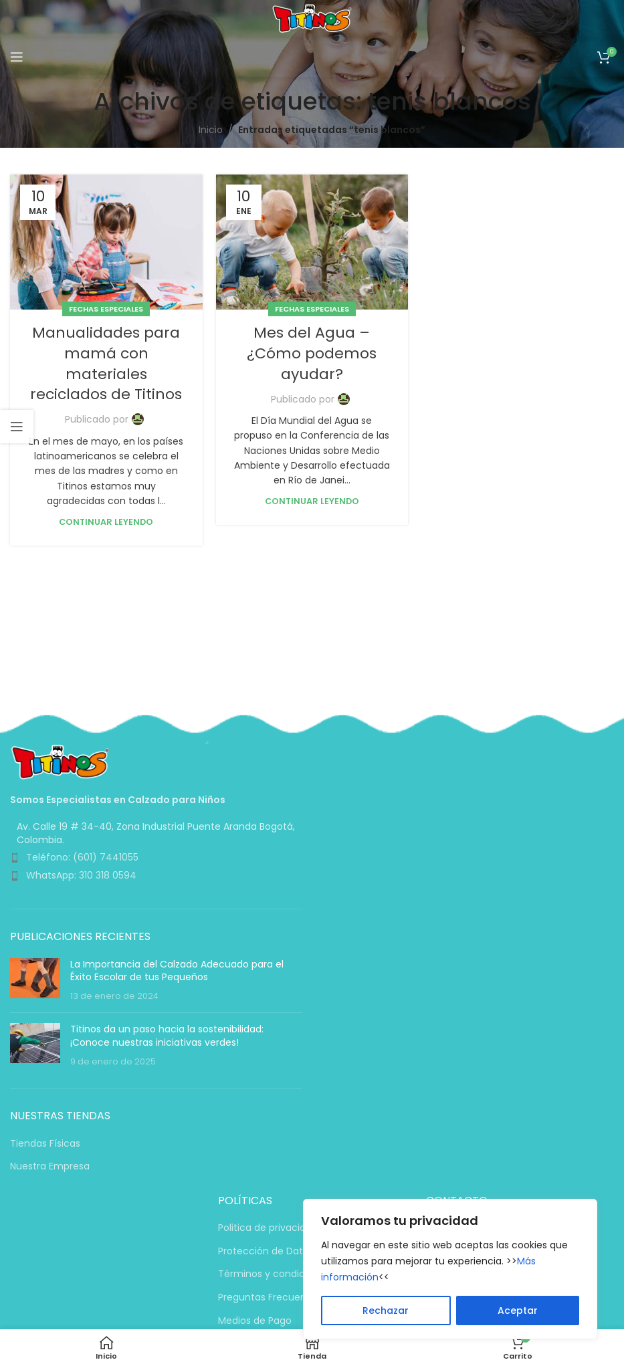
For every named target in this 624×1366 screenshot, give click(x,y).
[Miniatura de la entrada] (35, 980)
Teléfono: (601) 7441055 (82, 857)
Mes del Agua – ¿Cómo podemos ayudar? (312, 353)
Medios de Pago (255, 1321)
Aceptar (518, 1310)
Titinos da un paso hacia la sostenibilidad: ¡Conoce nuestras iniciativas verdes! (167, 1035)
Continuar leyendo (106, 522)
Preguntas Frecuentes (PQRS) (287, 1297)
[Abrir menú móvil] (16, 56)
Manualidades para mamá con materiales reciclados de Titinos (106, 363)
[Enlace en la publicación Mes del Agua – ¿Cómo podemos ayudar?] (312, 242)
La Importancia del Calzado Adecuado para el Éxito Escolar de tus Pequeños (177, 970)
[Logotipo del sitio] (312, 17)
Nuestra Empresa (50, 1166)
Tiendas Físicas (45, 1143)
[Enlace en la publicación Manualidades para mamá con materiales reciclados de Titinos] (106, 242)
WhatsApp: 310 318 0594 (81, 875)
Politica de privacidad (268, 1228)
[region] (450, 1269)
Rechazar (385, 1310)
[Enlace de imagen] (60, 761)
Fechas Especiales (106, 309)
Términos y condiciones (274, 1274)
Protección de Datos (266, 1251)
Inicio (211, 129)
